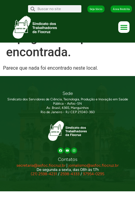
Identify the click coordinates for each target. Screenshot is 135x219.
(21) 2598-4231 (44, 179)
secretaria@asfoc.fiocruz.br (41, 171)
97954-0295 (93, 179)
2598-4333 (70, 179)
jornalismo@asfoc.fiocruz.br (93, 171)
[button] (96, 8)
